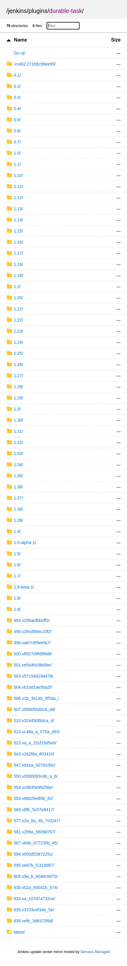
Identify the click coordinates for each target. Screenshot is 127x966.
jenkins (17, 11)
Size (116, 39)
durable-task (65, 11)
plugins (38, 11)
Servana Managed (95, 952)
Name (20, 39)
